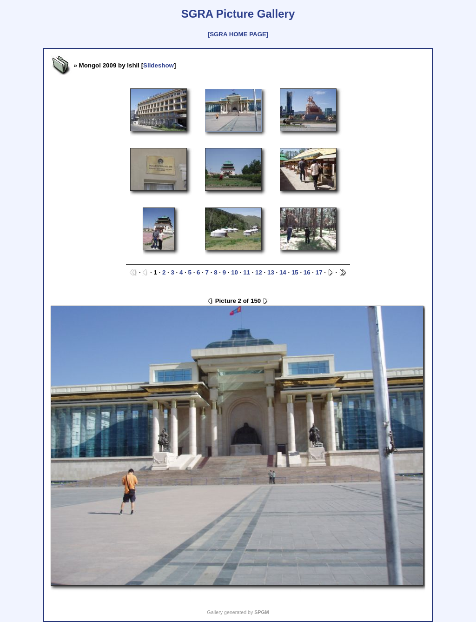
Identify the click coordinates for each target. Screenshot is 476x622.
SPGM (261, 612)
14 (282, 272)
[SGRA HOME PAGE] (238, 34)
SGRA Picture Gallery (238, 13)
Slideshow (158, 65)
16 (307, 272)
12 (258, 272)
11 (246, 272)
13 (270, 272)
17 (319, 272)
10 (234, 272)
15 (294, 272)
